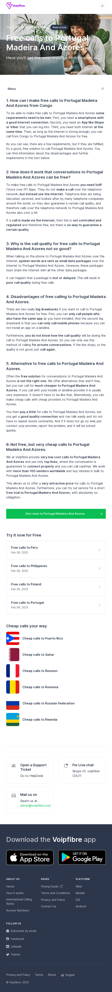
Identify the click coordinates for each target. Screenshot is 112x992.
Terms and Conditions (55, 893)
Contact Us (48, 906)
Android (81, 906)
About (52, 975)
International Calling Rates (19, 901)
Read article (59, 27)
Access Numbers (17, 910)
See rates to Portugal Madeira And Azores (55, 513)
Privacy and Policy (53, 900)
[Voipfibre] (15, 6)
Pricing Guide (52, 886)
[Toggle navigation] (102, 5)
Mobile (80, 893)
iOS (78, 900)
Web (79, 886)
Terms (39, 975)
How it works (15, 893)
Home (10, 886)
